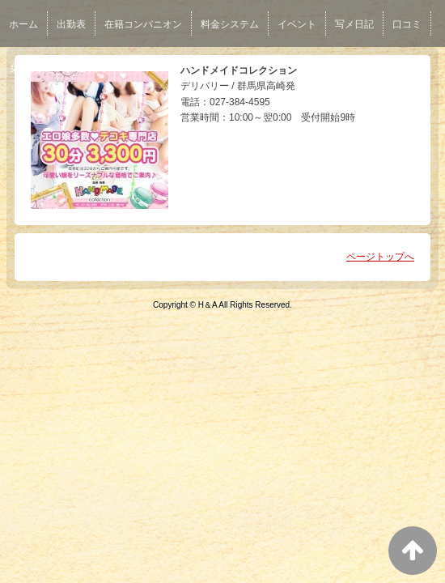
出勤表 (71, 24)
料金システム (230, 24)
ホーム (23, 24)
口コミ (407, 24)
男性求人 (85, 68)
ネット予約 (148, 68)
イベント (297, 24)
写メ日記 (354, 24)
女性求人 (28, 68)
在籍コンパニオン (143, 24)
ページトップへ (380, 256)
